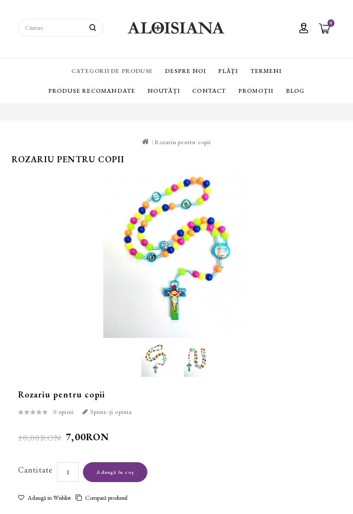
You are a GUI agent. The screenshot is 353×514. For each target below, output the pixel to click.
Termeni (266, 71)
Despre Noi (185, 71)
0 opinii (63, 412)
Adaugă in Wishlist (44, 497)
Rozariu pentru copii (183, 142)
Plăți (228, 71)
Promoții (256, 91)
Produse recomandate (92, 91)
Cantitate (35, 470)
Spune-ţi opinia (107, 412)
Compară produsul (101, 497)
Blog (295, 91)
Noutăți (164, 91)
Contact (209, 91)
